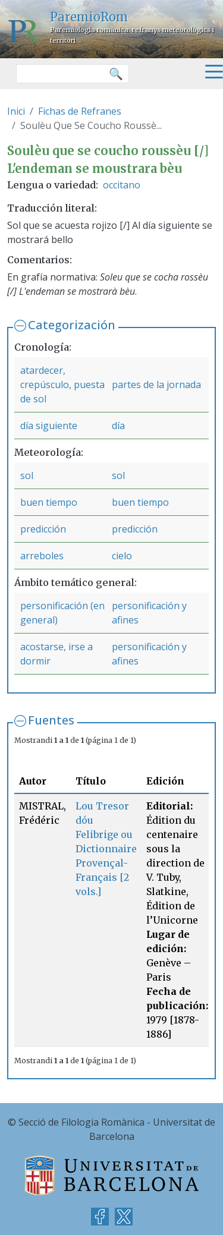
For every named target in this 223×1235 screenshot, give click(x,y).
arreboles (42, 555)
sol (26, 475)
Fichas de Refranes (79, 111)
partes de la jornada (156, 384)
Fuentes (51, 720)
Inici (16, 111)
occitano (121, 184)
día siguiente (48, 425)
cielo (122, 555)
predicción (43, 528)
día (118, 425)
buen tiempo (48, 502)
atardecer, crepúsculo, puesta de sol (62, 384)
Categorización (71, 325)
